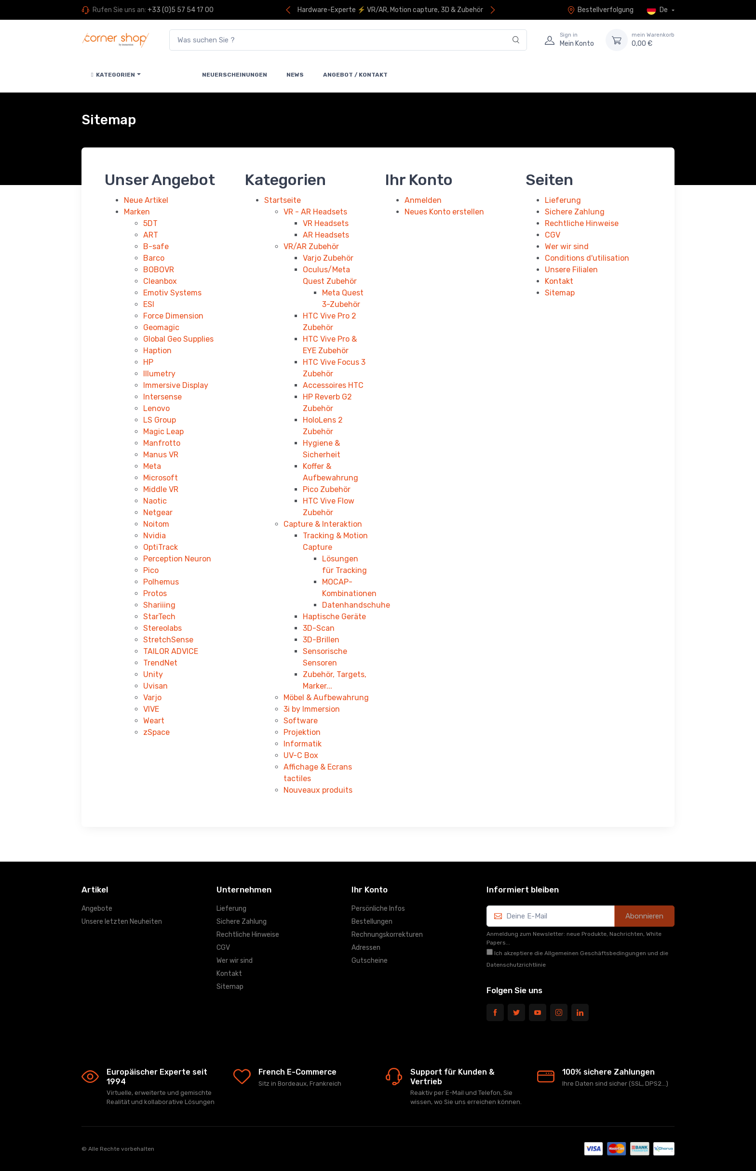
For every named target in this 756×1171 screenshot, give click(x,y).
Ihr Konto (369, 889)
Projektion (302, 732)
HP (148, 362)
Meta (152, 466)
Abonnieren (644, 916)
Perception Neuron (177, 558)
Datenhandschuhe (356, 605)
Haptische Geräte (334, 616)
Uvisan (155, 686)
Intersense (162, 396)
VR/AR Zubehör (311, 246)
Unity (153, 674)
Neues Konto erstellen (444, 211)
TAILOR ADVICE (170, 651)
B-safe (156, 246)
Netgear (158, 512)
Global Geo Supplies (178, 339)
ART (150, 235)
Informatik (303, 743)
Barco (153, 258)
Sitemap (560, 292)
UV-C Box (301, 755)
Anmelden (423, 200)
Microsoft (160, 477)
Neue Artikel (146, 200)
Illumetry (159, 373)
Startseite (282, 200)
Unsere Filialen (571, 269)
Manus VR (160, 454)
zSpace (156, 732)
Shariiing (159, 605)
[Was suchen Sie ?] (348, 40)
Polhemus (161, 581)
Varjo (152, 697)
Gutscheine (369, 961)
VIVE (151, 709)
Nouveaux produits (318, 790)
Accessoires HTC (333, 385)
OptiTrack (160, 547)
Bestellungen (371, 922)
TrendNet (160, 662)
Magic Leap (163, 431)
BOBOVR (158, 269)
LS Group (159, 420)
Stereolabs (162, 628)
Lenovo (156, 408)
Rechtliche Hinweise (582, 223)
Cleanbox (160, 281)
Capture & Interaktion (323, 524)
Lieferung (563, 200)
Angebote (96, 909)
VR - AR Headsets (315, 211)
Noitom (156, 524)
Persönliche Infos (378, 909)
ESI (148, 304)
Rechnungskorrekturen (387, 935)
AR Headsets (326, 235)
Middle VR (160, 489)
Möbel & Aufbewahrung (326, 697)
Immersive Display (175, 385)
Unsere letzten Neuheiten (121, 922)
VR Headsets (326, 223)
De (658, 10)
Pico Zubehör (327, 489)
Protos (155, 593)
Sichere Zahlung (575, 211)
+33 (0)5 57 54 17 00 (181, 10)
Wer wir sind (567, 246)
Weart (153, 720)
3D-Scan (319, 628)
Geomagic (161, 327)
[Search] (516, 40)
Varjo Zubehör (328, 258)
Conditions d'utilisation (587, 258)
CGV (552, 235)
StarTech (159, 616)
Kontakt (559, 281)
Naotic (155, 501)
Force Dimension (173, 315)
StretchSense (168, 639)
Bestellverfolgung (600, 10)
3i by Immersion (312, 709)
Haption (157, 350)
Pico (151, 570)
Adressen (365, 948)
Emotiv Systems (172, 292)
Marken (137, 211)
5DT (150, 223)
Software (301, 720)
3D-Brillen (321, 639)
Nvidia (154, 535)
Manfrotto (161, 443)
